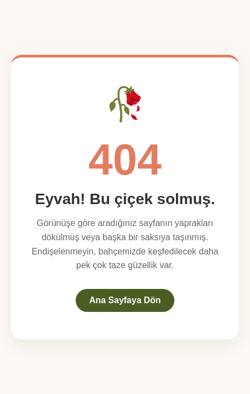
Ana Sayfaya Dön (125, 300)
